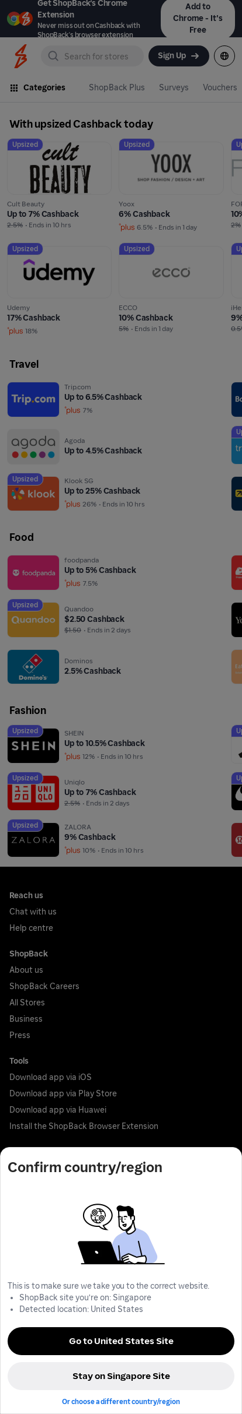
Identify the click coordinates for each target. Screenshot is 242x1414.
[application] (211, 1383)
